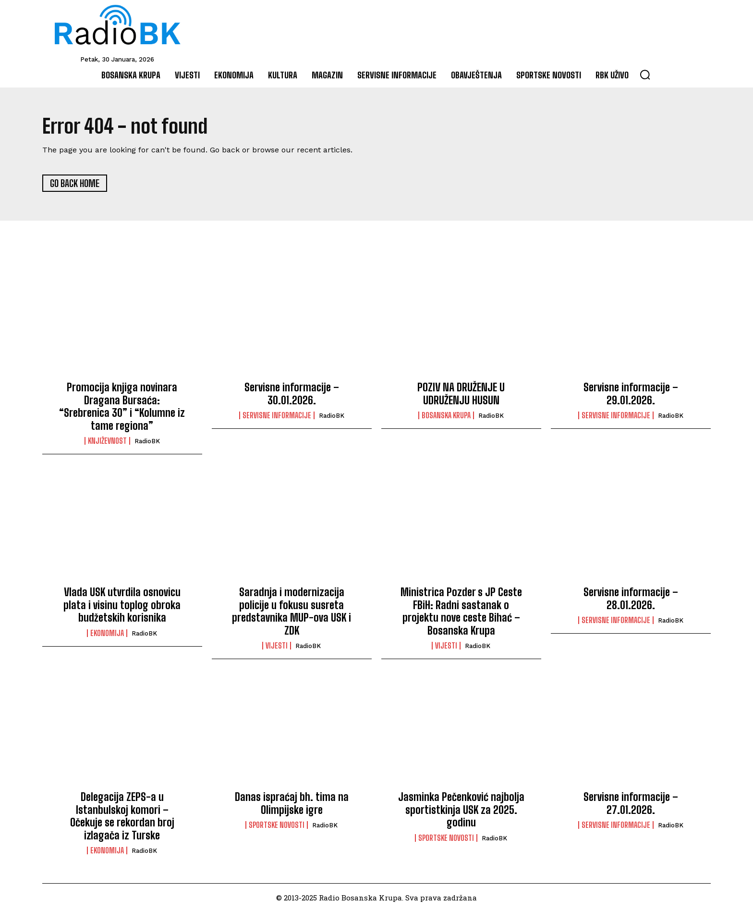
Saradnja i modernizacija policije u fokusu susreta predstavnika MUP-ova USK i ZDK (291, 611)
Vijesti (277, 646)
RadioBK (147, 441)
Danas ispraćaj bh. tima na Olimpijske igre (292, 803)
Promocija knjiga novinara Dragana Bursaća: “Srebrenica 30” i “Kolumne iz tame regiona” (122, 406)
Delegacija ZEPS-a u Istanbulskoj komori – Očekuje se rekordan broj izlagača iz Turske (122, 816)
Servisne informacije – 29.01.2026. (630, 394)
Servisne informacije (277, 416)
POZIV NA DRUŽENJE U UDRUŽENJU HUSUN (461, 394)
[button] (644, 74)
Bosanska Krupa (446, 416)
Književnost (107, 441)
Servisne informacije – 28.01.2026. (630, 599)
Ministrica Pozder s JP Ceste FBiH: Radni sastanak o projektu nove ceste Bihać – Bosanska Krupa (461, 611)
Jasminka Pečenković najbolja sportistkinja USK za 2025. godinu (461, 810)
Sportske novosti (276, 825)
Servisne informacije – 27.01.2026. (630, 803)
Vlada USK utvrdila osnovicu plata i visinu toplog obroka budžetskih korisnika (122, 605)
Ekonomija (107, 633)
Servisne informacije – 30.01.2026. (291, 394)
